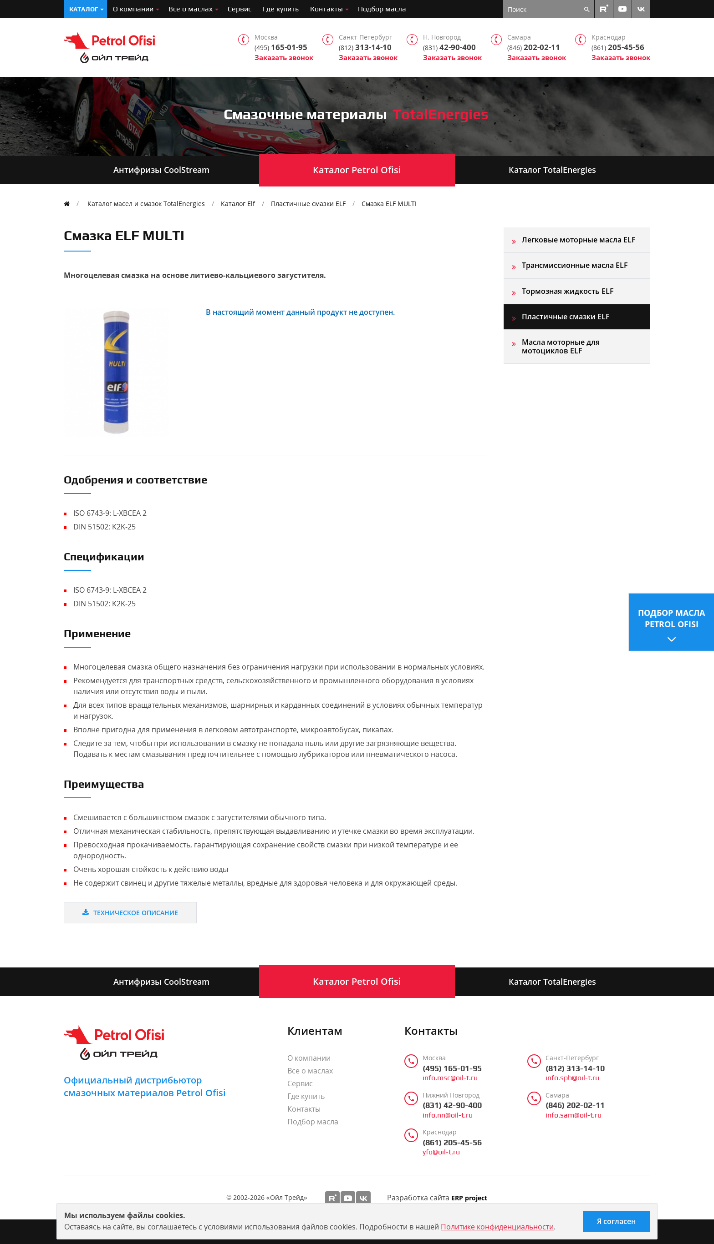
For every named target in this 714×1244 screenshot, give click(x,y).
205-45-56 (618, 47)
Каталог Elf (238, 203)
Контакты (326, 9)
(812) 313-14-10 (575, 1068)
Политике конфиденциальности (497, 1227)
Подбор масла (382, 9)
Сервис (239, 9)
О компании (133, 9)
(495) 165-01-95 (452, 1068)
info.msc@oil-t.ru (450, 1078)
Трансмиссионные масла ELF (575, 265)
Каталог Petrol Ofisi (357, 170)
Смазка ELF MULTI (389, 203)
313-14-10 (365, 47)
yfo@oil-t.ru (441, 1152)
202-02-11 (533, 47)
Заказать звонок (284, 57)
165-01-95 (281, 47)
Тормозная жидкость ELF (568, 291)
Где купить (281, 9)
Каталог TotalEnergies (552, 169)
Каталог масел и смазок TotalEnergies (146, 203)
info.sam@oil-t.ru (574, 1115)
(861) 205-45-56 (452, 1142)
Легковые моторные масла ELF (579, 240)
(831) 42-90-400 (452, 1105)
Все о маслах (190, 9)
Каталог (83, 9)
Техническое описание (130, 912)
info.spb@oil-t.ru (572, 1078)
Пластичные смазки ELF (308, 203)
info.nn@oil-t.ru (448, 1115)
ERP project (469, 1198)
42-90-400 (449, 47)
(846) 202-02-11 (575, 1105)
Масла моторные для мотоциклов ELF (561, 346)
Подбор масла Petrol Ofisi (671, 618)
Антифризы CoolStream (161, 169)
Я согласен (616, 1221)
